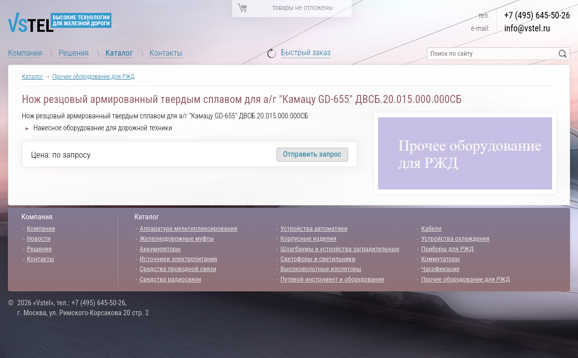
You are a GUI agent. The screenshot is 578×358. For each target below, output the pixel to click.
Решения (74, 53)
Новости (39, 238)
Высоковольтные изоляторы (321, 268)
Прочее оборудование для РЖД (93, 76)
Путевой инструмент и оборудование (332, 279)
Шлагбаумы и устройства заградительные (340, 249)
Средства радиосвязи (170, 279)
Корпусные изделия (308, 238)
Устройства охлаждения (455, 238)
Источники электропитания (178, 259)
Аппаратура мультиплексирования (188, 228)
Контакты (166, 53)
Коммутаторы (440, 259)
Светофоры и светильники (318, 259)
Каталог (119, 53)
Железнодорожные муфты (177, 238)
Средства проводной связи (178, 268)
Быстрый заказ (306, 53)
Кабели (431, 228)
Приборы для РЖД (447, 249)
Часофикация (440, 268)
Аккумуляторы (160, 249)
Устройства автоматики (314, 228)
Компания (25, 53)
